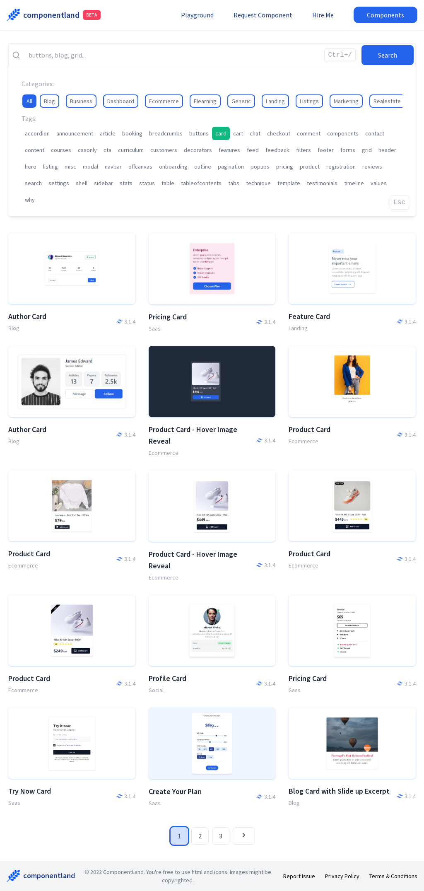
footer (326, 150)
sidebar (103, 183)
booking (132, 133)
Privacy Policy (342, 876)
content (34, 150)
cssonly (87, 150)
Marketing (346, 101)
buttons (199, 133)
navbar (113, 166)
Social (156, 690)
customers (163, 150)
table (167, 183)
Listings (309, 101)
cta (107, 150)
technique (258, 183)
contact (374, 133)
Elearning (205, 101)
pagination (231, 166)
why (30, 199)
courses (61, 150)
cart (238, 133)
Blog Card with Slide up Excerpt (339, 791)
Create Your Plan (175, 791)
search (33, 183)
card (220, 133)
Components (385, 15)
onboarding (173, 166)
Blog (49, 101)
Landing (275, 101)
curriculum (131, 150)
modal (90, 166)
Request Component (263, 15)
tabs (233, 183)
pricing (284, 166)
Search (387, 55)
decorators (198, 150)
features (229, 150)
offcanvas (140, 166)
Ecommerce (164, 101)
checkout (278, 133)
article (108, 133)
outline (202, 166)
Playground (197, 15)
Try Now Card (29, 791)
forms (347, 150)
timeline (354, 183)
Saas (155, 328)
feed (253, 150)
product (310, 166)
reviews (372, 166)
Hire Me (323, 15)
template (288, 183)
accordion (37, 133)
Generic (241, 101)
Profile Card (167, 678)
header (387, 150)
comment (308, 133)
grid (367, 150)
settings (58, 183)
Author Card (27, 316)
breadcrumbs (166, 133)
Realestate (387, 101)
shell (81, 183)
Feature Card (309, 316)
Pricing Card (168, 316)
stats (126, 183)
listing (50, 166)
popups (260, 166)
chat (255, 133)
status (147, 183)
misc (70, 166)
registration (341, 166)
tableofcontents (201, 183)
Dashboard (120, 101)
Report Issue (299, 876)
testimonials (322, 183)
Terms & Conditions (393, 876)
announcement (74, 133)
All (29, 101)
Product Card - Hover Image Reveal (193, 435)
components (343, 133)
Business (81, 101)
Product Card (309, 429)
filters (303, 150)
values (379, 183)
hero (30, 166)
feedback (277, 150)
